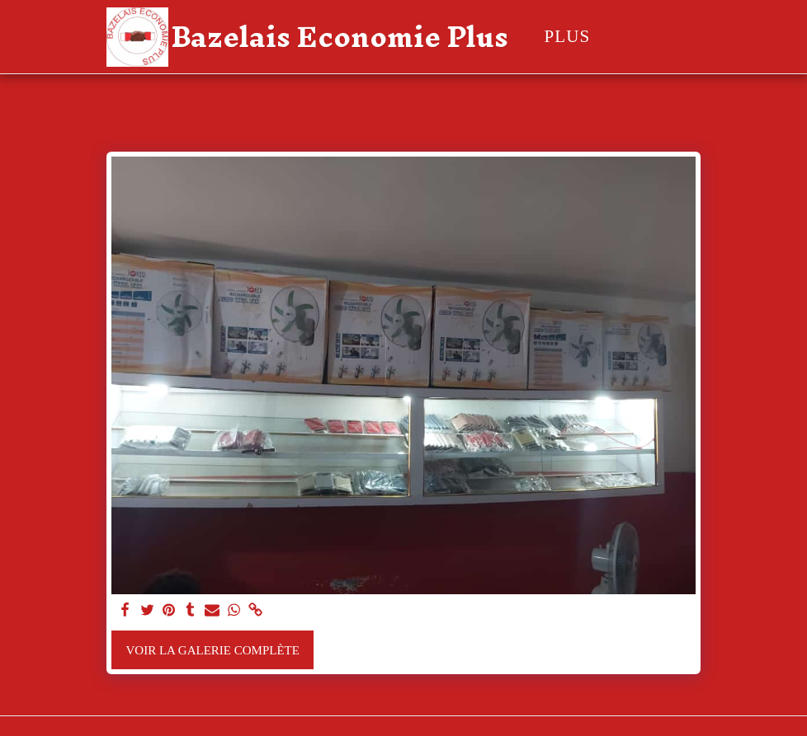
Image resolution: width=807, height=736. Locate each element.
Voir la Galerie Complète (213, 650)
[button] (684, 37)
